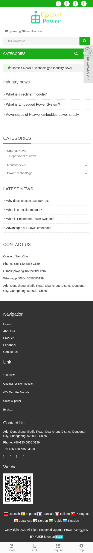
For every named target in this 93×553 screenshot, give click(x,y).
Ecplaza (8, 409)
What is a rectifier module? (26, 94)
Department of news (22, 156)
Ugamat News (16, 150)
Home (16, 68)
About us (9, 331)
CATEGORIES (14, 54)
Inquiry (58, 547)
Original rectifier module (18, 383)
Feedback (9, 345)
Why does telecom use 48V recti (27, 200)
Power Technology (19, 173)
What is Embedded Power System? (33, 104)
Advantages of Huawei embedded (28, 228)
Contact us (10, 352)
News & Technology (36, 68)
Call (34, 547)
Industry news (62, 68)
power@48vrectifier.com (26, 31)
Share (11, 547)
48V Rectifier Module (16, 392)
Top (81, 547)
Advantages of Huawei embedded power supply (42, 114)
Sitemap (49, 536)
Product (8, 338)
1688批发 (9, 375)
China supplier (12, 401)
